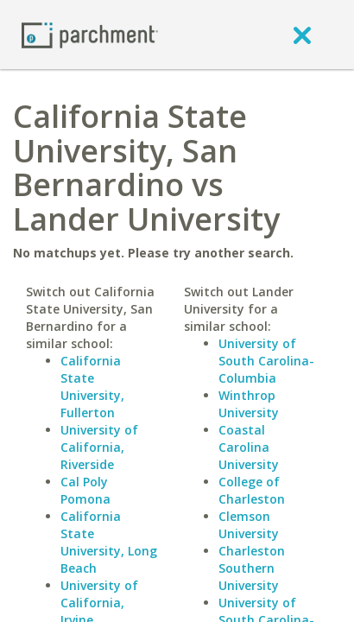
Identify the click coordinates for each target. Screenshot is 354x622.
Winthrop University (248, 404)
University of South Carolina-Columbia (266, 360)
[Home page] (90, 34)
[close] (302, 34)
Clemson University (248, 525)
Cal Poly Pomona (85, 490)
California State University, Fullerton (92, 386)
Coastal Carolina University (248, 447)
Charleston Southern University (251, 568)
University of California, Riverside (99, 447)
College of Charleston (251, 490)
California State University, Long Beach (108, 542)
